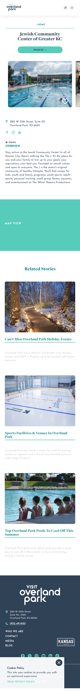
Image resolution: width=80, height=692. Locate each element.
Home (40, 24)
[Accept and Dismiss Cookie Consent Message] (59, 662)
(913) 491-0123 (17, 623)
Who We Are (14, 631)
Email (11, 142)
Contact (11, 636)
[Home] (14, 7)
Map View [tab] (13, 223)
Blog (9, 645)
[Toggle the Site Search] (65, 7)
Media (9, 640)
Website (40, 49)
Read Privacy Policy (21, 681)
